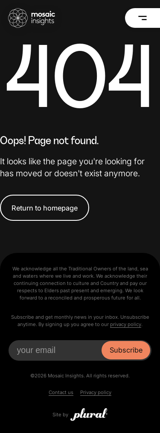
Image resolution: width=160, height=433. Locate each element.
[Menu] (142, 18)
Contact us (61, 392)
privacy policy (125, 324)
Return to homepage (45, 208)
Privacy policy (95, 392)
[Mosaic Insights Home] (31, 18)
